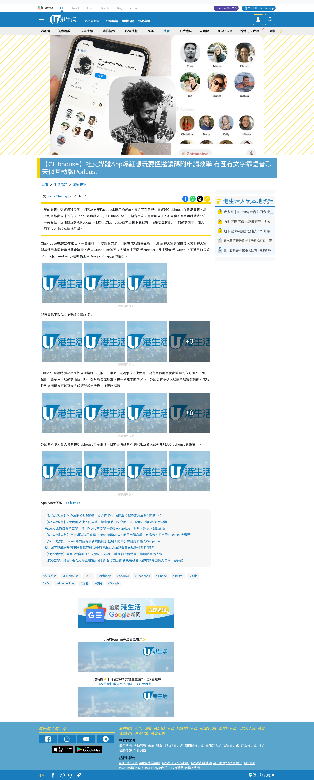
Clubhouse (71, 576)
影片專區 (185, 31)
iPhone (162, 576)
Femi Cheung (57, 196)
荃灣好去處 (227, 728)
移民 (99, 583)
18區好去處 (224, 31)
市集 (138, 728)
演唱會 (45, 31)
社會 (166, 31)
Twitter (179, 576)
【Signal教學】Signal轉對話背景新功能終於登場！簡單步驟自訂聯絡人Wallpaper (102, 541)
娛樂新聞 (128, 21)
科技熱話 (50, 576)
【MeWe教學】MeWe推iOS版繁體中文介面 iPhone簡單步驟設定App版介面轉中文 (103, 515)
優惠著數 (64, 31)
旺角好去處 (247, 728)
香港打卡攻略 (249, 31)
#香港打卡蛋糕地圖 (175, 763)
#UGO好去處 (128, 763)
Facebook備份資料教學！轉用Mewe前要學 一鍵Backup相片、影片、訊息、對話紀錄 (105, 528)
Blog (119, 8)
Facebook (143, 576)
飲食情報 (131, 31)
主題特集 (272, 31)
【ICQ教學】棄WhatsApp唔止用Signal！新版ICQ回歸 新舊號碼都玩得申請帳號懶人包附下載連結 (114, 560)
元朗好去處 (207, 728)
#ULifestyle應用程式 (227, 763)
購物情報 (109, 31)
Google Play (66, 583)
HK (62, 8)
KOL (47, 583)
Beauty (105, 8)
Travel (75, 8)
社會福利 (158, 733)
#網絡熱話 (192, 768)
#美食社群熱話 (149, 763)
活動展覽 (126, 728)
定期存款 (144, 21)
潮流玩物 (79, 185)
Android (124, 576)
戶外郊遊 (142, 733)
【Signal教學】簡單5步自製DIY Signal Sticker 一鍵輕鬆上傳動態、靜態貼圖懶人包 (103, 554)
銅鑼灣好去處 (187, 728)
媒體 (85, 583)
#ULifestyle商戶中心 (159, 768)
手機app (105, 576)
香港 (194, 576)
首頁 (45, 185)
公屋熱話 (112, 21)
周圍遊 (204, 31)
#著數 (179, 768)
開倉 (147, 728)
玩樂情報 (86, 31)
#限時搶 (249, 763)
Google (114, 583)
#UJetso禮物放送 (131, 768)
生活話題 (60, 185)
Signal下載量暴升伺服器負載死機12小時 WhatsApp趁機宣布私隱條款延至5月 (100, 547)
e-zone (134, 8)
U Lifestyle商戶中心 (226, 8)
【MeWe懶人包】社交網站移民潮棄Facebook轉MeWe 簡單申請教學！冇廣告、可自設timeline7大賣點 (117, 535)
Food (90, 8)
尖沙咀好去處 (164, 728)
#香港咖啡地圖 (201, 763)
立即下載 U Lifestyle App (260, 8)
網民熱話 (125, 746)
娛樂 (150, 31)
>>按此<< (73, 503)
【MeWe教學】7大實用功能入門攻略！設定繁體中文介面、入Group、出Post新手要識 (106, 522)
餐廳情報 (126, 733)
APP (89, 576)
